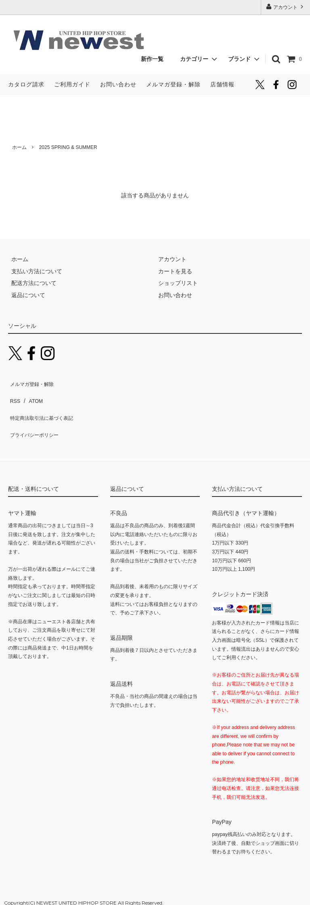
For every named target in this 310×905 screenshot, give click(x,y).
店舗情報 (222, 84)
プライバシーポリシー (36, 417)
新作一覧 (155, 59)
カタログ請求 (26, 84)
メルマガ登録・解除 (173, 84)
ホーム (19, 147)
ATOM (32, 393)
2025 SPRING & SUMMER (68, 147)
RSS (14, 393)
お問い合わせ (118, 84)
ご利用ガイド (72, 84)
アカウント (286, 6)
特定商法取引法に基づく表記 (45, 405)
